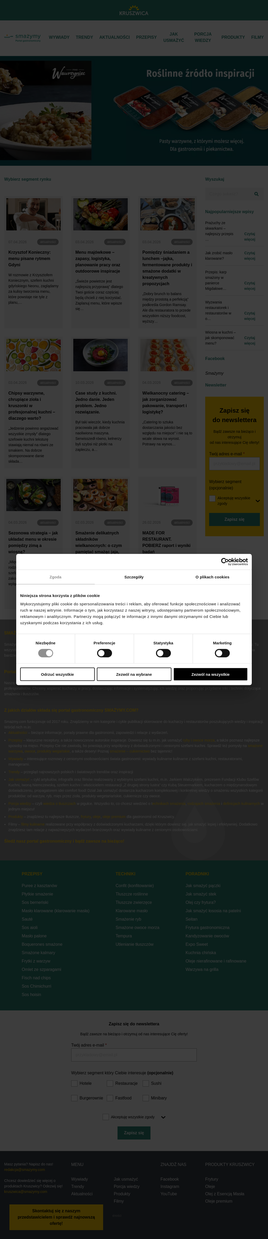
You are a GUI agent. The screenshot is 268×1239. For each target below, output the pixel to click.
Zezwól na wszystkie (211, 674)
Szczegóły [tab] (133, 577)
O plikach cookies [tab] (212, 577)
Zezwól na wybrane (134, 674)
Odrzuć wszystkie (57, 674)
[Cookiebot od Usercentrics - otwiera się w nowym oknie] (225, 562)
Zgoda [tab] (55, 577)
